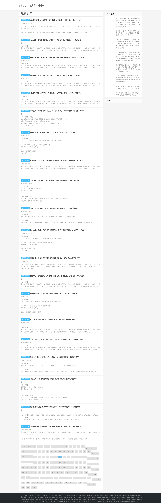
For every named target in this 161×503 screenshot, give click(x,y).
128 (23, 483)
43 (47, 457)
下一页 (34, 487)
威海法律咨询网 (68, 499)
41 (39, 457)
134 (52, 483)
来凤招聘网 (94, 499)
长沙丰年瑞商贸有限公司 (49, 497)
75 (23, 467)
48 (68, 457)
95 (27, 472)
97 (35, 472)
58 (31, 462)
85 (64, 467)
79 (39, 467)
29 (68, 452)
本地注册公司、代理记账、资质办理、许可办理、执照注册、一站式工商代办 (128, 87)
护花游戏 (69, 495)
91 (88, 467)
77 (31, 467)
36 (97, 453)
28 (64, 452)
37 (23, 456)
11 (70, 446)
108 (86, 472)
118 (56, 478)
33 (84, 452)
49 (72, 457)
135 (56, 483)
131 (37, 483)
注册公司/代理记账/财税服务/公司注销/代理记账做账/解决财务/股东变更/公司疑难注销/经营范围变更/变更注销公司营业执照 (128, 79)
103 (62, 472)
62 (47, 462)
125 (89, 478)
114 (37, 478)
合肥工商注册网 (101, 499)
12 (74, 446)
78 (35, 467)
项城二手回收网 (37, 497)
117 (51, 478)
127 (98, 479)
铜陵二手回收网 (28, 497)
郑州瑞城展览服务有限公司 (123, 497)
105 (71, 472)
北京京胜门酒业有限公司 (111, 498)
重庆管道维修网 (77, 499)
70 (80, 462)
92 (92, 469)
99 (43, 472)
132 (42, 483)
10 (66, 446)
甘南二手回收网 (110, 499)
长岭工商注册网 (83, 498)
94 (23, 472)
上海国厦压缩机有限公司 (72, 498)
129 (28, 483)
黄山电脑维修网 (124, 495)
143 (94, 484)
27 (60, 452)
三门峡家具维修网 (97, 495)
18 (23, 451)
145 (28, 487)
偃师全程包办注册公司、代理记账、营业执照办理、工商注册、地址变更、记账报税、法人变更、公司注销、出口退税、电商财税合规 (128, 68)
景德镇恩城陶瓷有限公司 (49, 498)
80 (43, 467)
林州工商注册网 (60, 498)
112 (28, 477)
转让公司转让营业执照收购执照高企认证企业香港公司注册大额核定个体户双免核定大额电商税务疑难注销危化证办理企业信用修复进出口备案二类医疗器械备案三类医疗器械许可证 (128, 56)
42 (43, 457)
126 (94, 479)
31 (76, 452)
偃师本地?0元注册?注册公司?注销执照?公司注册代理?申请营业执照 (127, 94)
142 (89, 484)
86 (68, 467)
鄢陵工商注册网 (87, 495)
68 (72, 462)
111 (23, 477)
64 (55, 462)
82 (51, 467)
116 (47, 478)
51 (81, 457)
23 (43, 452)
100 (48, 472)
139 (75, 483)
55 (97, 459)
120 (65, 478)
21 (35, 451)
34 (88, 452)
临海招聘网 (124, 499)
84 (60, 467)
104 (67, 472)
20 (31, 451)
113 (33, 478)
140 (80, 483)
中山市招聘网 (53, 499)
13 (78, 446)
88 (76, 467)
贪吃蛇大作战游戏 (74, 497)
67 (68, 462)
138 (70, 483)
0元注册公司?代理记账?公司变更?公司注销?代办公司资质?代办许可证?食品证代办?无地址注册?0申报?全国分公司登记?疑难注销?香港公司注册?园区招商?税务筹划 (128, 44)
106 (76, 472)
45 (55, 457)
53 (89, 459)
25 (51, 452)
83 (55, 467)
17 (95, 448)
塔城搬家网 (60, 499)
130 (33, 483)
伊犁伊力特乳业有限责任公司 (96, 498)
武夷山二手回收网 (133, 499)
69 (76, 462)
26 (55, 452)
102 (57, 472)
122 (75, 478)
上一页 (29, 446)
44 (51, 457)
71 (84, 462)
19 (27, 451)
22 (39, 451)
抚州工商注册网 (86, 499)
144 (23, 487)
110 (95, 474)
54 (93, 459)
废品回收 (64, 495)
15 (86, 448)
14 (82, 446)
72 (88, 464)
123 (79, 478)
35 (92, 453)
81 (47, 467)
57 (27, 462)
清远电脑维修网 (106, 495)
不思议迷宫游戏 (83, 497)
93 (97, 469)
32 (80, 452)
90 (84, 467)
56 (23, 462)
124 (84, 478)
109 (90, 474)
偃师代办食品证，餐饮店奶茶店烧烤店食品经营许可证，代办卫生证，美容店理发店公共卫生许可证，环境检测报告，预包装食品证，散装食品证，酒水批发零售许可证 (128, 22)
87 (72, 467)
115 (42, 478)
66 (64, 462)
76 (27, 467)
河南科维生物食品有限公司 (34, 498)
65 (60, 462)
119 (61, 478)
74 (97, 464)
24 (47, 452)
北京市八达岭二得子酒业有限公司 (127, 498)
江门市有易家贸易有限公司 (42, 499)
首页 (23, 446)
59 (35, 462)
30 (72, 452)
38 (27, 456)
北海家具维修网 (133, 495)
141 (85, 483)
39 (31, 456)
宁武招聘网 (118, 499)
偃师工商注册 (26, 20)
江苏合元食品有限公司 (62, 497)
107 (81, 472)
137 (66, 483)
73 (92, 464)
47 (64, 457)
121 (70, 478)
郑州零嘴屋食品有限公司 (94, 497)
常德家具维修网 (115, 495)
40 (35, 457)
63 (51, 462)
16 (91, 448)
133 (47, 483)
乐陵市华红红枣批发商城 (108, 497)
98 (39, 472)
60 (39, 462)
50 (76, 457)
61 (43, 462)
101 (53, 472)
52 (85, 457)
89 (80, 467)
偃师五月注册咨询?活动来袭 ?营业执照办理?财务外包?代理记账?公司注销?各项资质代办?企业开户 (128, 33)
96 (31, 472)
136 (61, 483)
